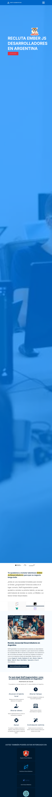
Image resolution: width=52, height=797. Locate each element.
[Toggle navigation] (43, 2)
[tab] (17, 604)
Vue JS (37, 660)
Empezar (13, 53)
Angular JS (14, 658)
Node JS (14, 660)
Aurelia (20, 658)
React (18, 660)
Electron (35, 658)
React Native (24, 660)
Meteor (9, 660)
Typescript (30, 660)
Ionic (31, 658)
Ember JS (40, 658)
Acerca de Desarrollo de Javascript (18, 666)
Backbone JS (25, 658)
